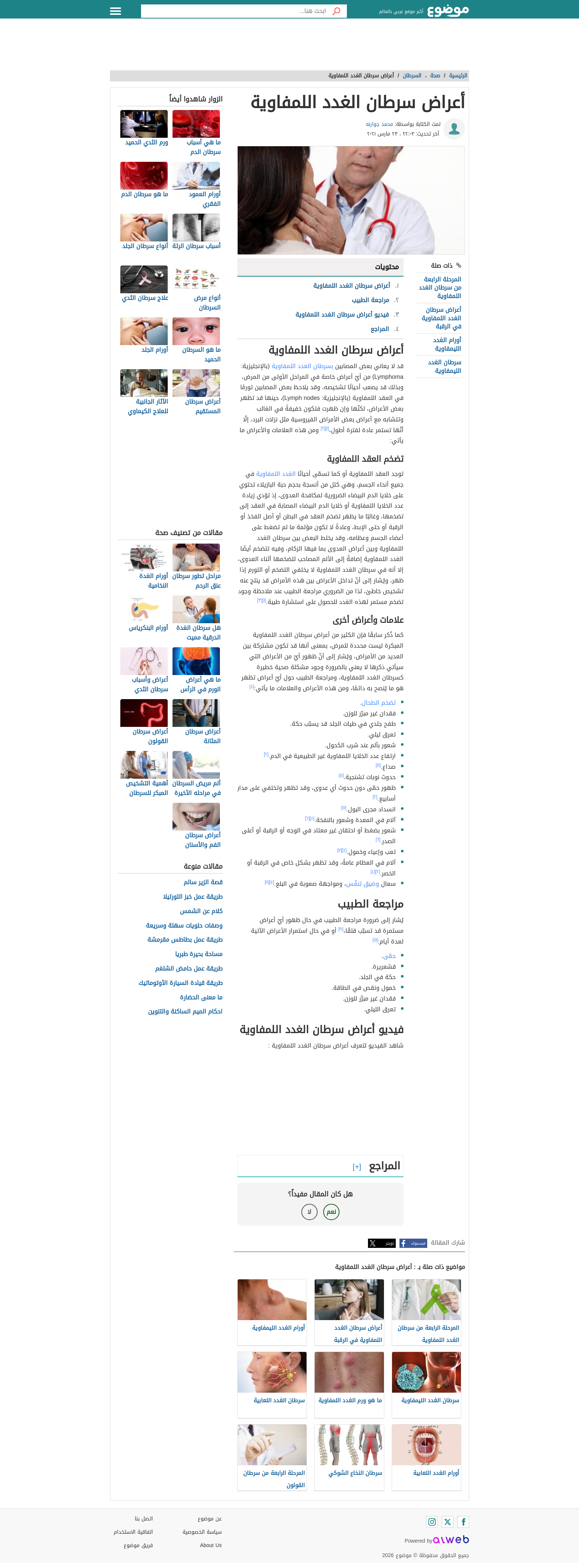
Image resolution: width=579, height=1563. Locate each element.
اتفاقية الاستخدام (133, 1532)
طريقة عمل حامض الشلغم (188, 968)
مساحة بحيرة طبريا (198, 954)
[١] (327, 428)
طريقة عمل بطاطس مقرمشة (184, 940)
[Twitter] (448, 1522)
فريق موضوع (138, 1545)
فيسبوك (418, 1243)
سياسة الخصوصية (202, 1532)
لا (309, 1212)
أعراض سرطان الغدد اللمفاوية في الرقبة (441, 318)
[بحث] (336, 11)
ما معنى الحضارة (201, 997)
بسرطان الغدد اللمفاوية (302, 366)
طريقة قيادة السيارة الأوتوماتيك (180, 983)
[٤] (252, 686)
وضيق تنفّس (362, 883)
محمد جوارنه (379, 124)
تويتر (390, 1243)
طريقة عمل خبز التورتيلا (192, 897)
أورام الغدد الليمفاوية (447, 344)
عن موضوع (210, 1519)
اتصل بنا (144, 1519)
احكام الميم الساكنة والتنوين (185, 1011)
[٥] (378, 765)
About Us (211, 1545)
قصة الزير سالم (203, 882)
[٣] (259, 600)
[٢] (323, 428)
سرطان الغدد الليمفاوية (444, 366)
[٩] (341, 929)
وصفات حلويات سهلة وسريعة (184, 926)
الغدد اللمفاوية (276, 474)
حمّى (389, 956)
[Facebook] (463, 1522)
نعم (331, 1212)
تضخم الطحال (379, 702)
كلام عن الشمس (201, 911)
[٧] (339, 850)
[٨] (267, 882)
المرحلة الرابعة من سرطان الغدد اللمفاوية (440, 288)
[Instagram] (432, 1522)
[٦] (307, 818)
